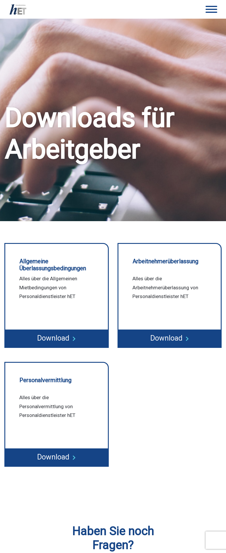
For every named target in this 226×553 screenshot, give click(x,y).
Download (56, 338)
